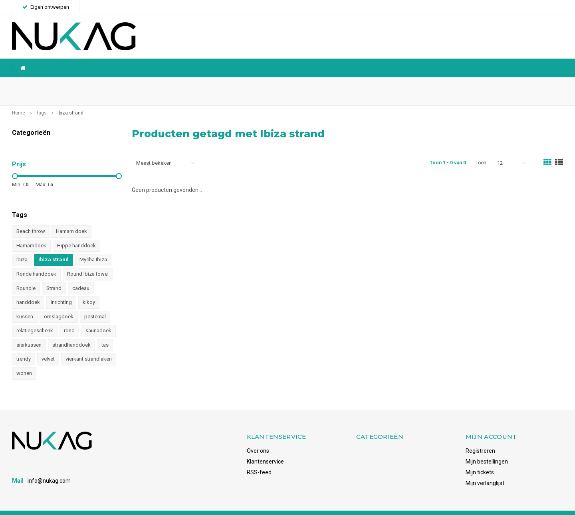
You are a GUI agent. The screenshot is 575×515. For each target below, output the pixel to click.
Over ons (258, 438)
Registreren (480, 438)
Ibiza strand (70, 100)
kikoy (89, 290)
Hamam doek (71, 219)
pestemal (95, 304)
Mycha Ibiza (93, 247)
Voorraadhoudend (536, 84)
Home (18, 100)
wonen (24, 361)
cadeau (80, 275)
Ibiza (22, 247)
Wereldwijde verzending (46, 84)
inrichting (61, 290)
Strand (53, 275)
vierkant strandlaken (88, 346)
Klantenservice (265, 449)
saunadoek (98, 318)
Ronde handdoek (36, 261)
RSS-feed (259, 459)
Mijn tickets (480, 459)
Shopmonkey (121, 506)
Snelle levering (372, 84)
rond (69, 318)
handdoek (28, 290)
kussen (24, 304)
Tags (41, 100)
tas (105, 332)
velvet (48, 346)
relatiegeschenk (34, 318)
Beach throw (30, 219)
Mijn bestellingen (487, 449)
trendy (23, 346)
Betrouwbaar (214, 84)
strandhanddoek (71, 332)
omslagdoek (58, 304)
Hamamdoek (31, 233)
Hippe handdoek (76, 233)
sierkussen (29, 332)
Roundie (26, 275)
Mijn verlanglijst (485, 470)
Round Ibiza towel (88, 261)
